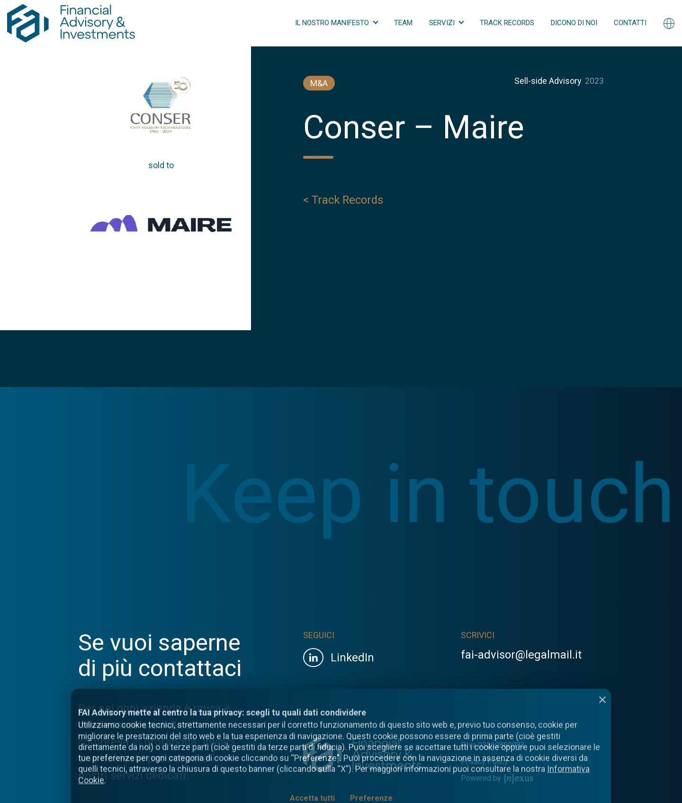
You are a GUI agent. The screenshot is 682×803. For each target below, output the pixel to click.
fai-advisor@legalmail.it (521, 654)
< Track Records (343, 201)
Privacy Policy (484, 761)
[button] (336, 23)
